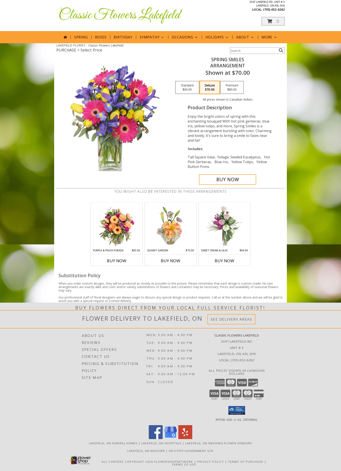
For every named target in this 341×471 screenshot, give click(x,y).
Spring (81, 37)
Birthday (123, 37)
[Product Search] (253, 51)
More (269, 37)
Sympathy (152, 37)
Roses (101, 37)
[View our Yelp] (185, 438)
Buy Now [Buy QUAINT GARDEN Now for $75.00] (170, 261)
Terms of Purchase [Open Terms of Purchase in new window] (245, 461)
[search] (280, 50)
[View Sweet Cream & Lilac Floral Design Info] (224, 225)
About (245, 37)
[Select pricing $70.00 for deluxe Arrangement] (209, 87)
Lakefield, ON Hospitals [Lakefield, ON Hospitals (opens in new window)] (161, 443)
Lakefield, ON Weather (146, 451)
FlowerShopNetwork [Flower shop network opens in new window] (173, 461)
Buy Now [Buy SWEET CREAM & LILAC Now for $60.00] (224, 261)
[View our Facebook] (156, 438)
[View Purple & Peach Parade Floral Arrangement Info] (117, 225)
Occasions (185, 37)
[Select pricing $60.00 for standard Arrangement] (187, 87)
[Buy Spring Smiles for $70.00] (227, 179)
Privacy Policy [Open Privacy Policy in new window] (210, 461)
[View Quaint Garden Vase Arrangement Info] (170, 225)
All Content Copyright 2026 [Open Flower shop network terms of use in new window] (127, 461)
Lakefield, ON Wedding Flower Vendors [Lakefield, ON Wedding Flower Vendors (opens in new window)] (218, 443)
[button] (273, 21)
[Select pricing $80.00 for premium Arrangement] (232, 87)
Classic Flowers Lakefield (119, 15)
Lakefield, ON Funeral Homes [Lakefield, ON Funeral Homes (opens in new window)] (113, 443)
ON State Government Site (191, 451)
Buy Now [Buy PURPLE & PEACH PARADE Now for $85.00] (116, 261)
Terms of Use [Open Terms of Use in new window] (184, 464)
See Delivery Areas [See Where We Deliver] (231, 319)
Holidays (217, 37)
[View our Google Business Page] (170, 438)
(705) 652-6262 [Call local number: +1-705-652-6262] (274, 9)
